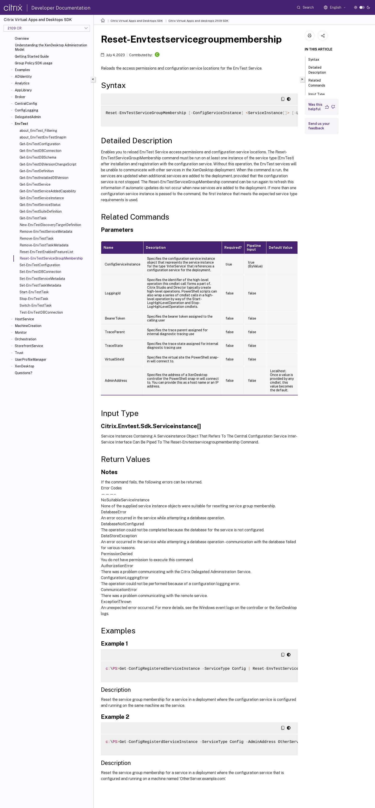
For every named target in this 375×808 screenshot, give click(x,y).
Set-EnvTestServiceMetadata (42, 279)
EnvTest (21, 124)
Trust (19, 353)
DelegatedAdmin (28, 117)
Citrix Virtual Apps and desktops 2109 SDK (198, 20)
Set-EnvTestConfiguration (40, 265)
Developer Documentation (60, 8)
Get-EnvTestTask (33, 218)
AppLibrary (23, 90)
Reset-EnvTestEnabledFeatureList (46, 252)
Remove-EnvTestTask (37, 238)
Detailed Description (319, 70)
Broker (20, 97)
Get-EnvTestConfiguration (40, 144)
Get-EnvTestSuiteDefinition (41, 211)
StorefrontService (29, 346)
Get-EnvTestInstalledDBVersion (44, 178)
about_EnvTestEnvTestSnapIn (43, 137)
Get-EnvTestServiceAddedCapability (48, 191)
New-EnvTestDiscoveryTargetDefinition (50, 225)
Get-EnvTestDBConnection (40, 151)
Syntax (316, 59)
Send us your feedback (319, 126)
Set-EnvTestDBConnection (40, 272)
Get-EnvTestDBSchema (38, 157)
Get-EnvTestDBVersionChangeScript (48, 164)
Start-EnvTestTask (34, 292)
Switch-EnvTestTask (36, 305)
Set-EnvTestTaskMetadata (40, 285)
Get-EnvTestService (35, 184)
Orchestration (25, 339)
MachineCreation (28, 326)
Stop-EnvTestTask (34, 299)
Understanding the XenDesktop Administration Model (51, 47)
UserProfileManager (30, 359)
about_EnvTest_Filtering (38, 131)
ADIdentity (23, 76)
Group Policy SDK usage (33, 63)
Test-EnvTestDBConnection (41, 312)
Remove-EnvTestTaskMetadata (44, 245)
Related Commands (319, 82)
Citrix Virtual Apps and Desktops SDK (136, 20)
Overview (22, 38)
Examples (22, 70)
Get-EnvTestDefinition (37, 171)
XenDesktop (24, 366)
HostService (24, 319)
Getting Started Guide (32, 56)
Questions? (23, 373)
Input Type (319, 93)
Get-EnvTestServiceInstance (42, 198)
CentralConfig (26, 103)
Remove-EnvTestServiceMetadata (46, 231)
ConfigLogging (26, 110)
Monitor (21, 332)
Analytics (22, 83)
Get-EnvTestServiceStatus (40, 205)
